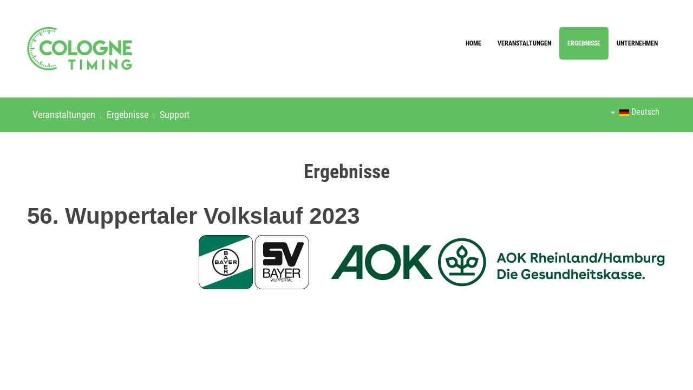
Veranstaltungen (524, 43)
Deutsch (635, 112)
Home (473, 43)
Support (174, 114)
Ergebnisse (583, 43)
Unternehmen (637, 43)
